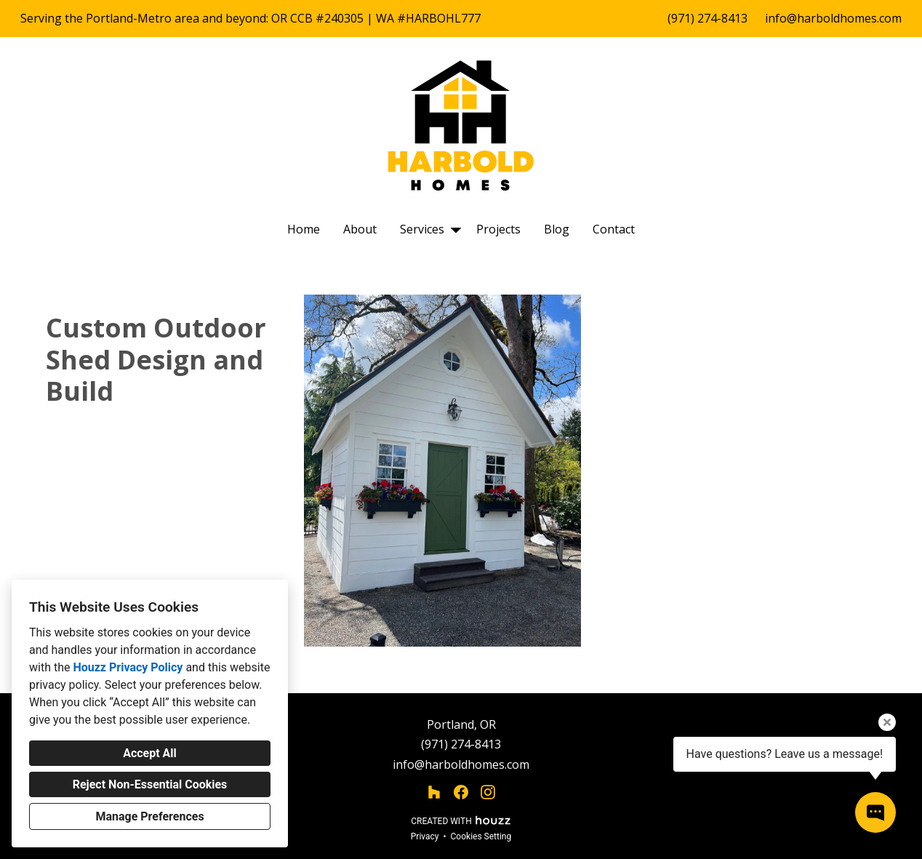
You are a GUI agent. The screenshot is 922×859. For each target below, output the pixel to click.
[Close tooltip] (887, 722)
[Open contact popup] (875, 812)
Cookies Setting (481, 836)
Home (303, 229)
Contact (614, 229)
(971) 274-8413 (707, 18)
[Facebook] (461, 792)
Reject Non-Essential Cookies (150, 784)
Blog (556, 229)
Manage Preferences (149, 816)
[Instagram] (488, 792)
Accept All (150, 753)
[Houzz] (433, 792)
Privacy (425, 836)
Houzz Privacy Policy (128, 667)
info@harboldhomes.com (833, 18)
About (360, 229)
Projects (498, 229)
